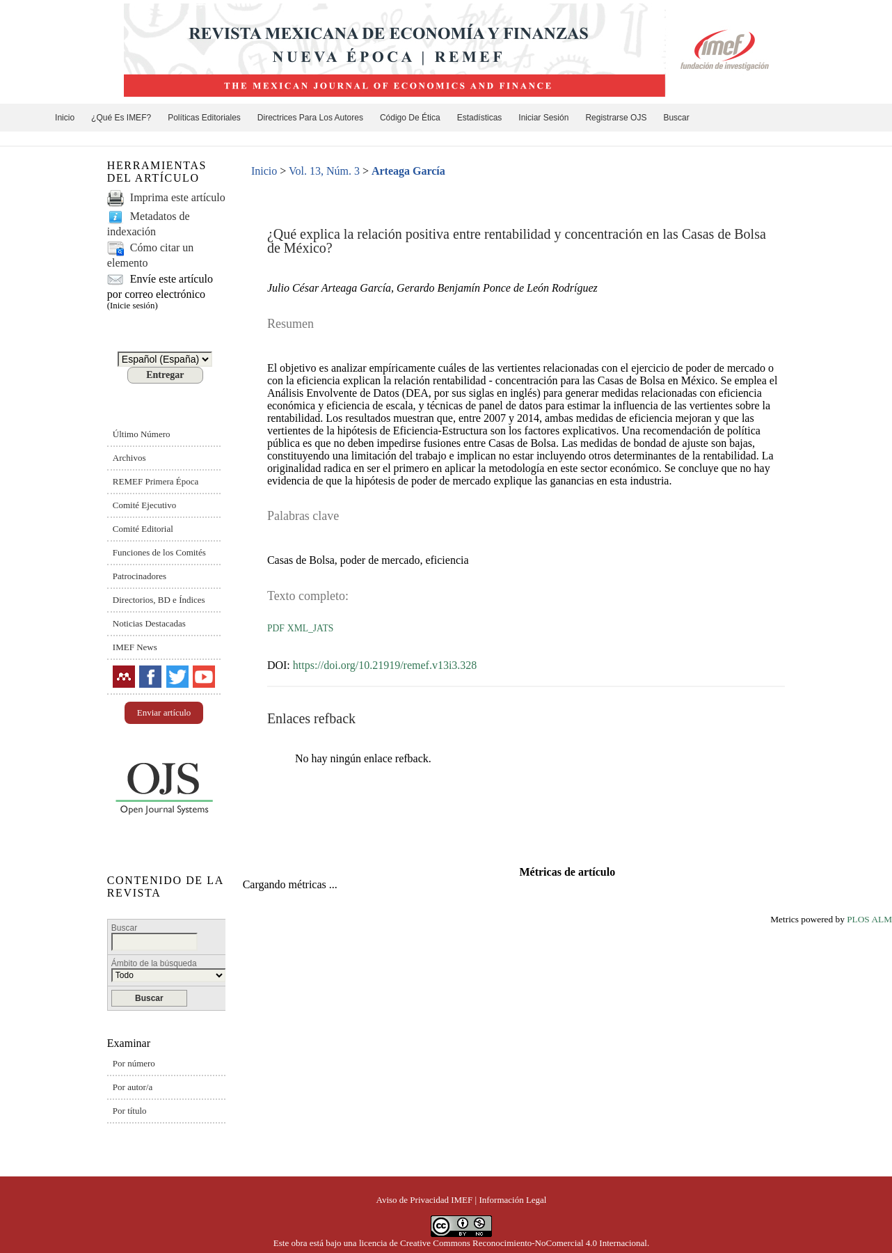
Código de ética (410, 118)
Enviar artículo (164, 712)
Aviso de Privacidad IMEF (424, 1200)
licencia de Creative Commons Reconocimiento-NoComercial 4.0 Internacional (503, 1243)
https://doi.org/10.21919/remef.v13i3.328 (385, 665)
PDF (276, 628)
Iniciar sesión (543, 118)
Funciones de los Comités (159, 552)
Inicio (64, 118)
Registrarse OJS (615, 118)
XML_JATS (310, 628)
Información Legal (512, 1200)
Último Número (141, 434)
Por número (134, 1063)
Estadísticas (479, 118)
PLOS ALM (869, 919)
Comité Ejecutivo (144, 505)
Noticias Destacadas (149, 623)
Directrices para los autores (310, 118)
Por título (130, 1110)
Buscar (676, 118)
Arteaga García (408, 171)
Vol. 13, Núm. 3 (324, 171)
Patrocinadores (139, 576)
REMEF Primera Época (155, 481)
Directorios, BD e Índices (159, 599)
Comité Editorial (143, 528)
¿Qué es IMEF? (121, 118)
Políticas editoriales (204, 118)
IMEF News (135, 647)
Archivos (129, 457)
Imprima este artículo (177, 197)
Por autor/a (132, 1087)
